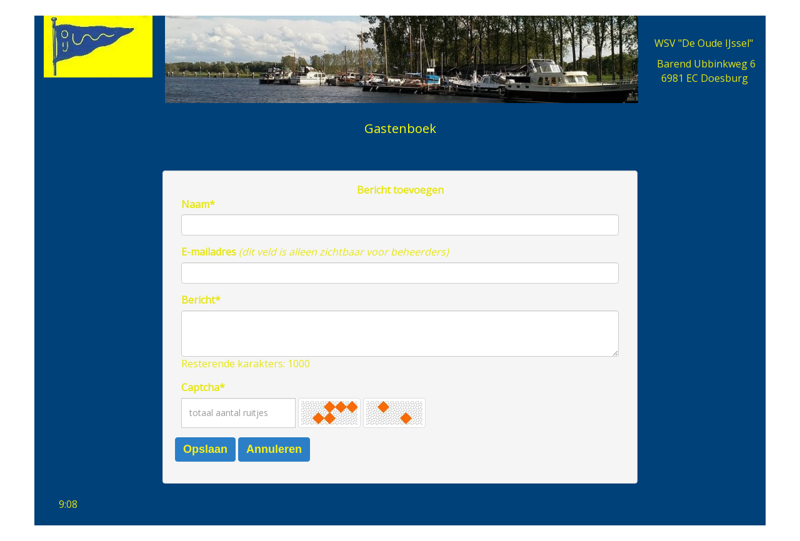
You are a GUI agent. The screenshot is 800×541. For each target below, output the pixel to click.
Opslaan (205, 449)
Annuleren (274, 449)
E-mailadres (208, 252)
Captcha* (203, 387)
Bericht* (201, 300)
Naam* (198, 204)
